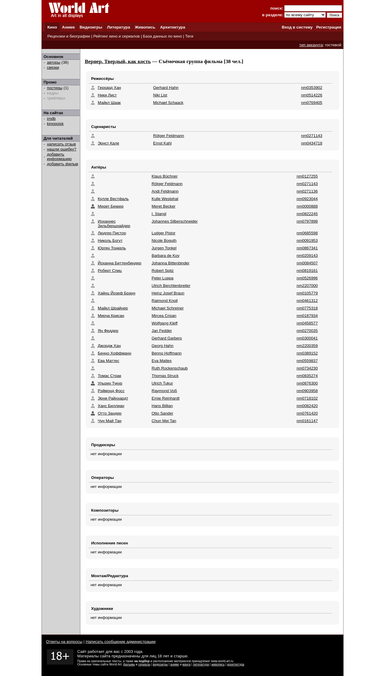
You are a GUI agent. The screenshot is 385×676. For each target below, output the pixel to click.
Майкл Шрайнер (113, 308)
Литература (118, 27)
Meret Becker (163, 206)
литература (201, 664)
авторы (53, 62)
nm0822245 (307, 214)
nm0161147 (307, 421)
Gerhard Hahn (165, 87)
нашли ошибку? (61, 149)
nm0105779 (307, 293)
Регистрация (328, 27)
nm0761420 (307, 413)
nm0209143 (307, 255)
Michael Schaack (168, 102)
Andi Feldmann (165, 191)
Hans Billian (162, 405)
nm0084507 (307, 263)
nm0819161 (307, 270)
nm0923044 (307, 198)
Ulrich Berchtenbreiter (171, 285)
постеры (55, 88)
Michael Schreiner (168, 308)
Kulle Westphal (165, 198)
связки (53, 67)
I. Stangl (159, 214)
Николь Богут (110, 240)
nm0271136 (307, 191)
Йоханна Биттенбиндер (119, 263)
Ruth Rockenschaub (170, 368)
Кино (52, 27)
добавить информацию (59, 156)
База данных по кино (162, 36)
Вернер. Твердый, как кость (118, 61)
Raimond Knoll (165, 300)
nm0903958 (307, 390)
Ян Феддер (108, 330)
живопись (218, 664)
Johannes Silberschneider (175, 221)
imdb (51, 118)
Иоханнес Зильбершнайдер (114, 223)
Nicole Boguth (164, 240)
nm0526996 (307, 278)
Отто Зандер (110, 413)
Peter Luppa (163, 278)
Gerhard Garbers (167, 338)
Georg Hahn (163, 345)
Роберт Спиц (110, 270)
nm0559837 (307, 360)
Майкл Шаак (109, 102)
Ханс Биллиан (111, 405)
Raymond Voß (164, 390)
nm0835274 (307, 375)
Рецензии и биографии (68, 36)
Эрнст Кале (108, 143)
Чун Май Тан (110, 421)
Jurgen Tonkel (164, 248)
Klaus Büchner (165, 176)
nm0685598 (307, 233)
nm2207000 (307, 285)
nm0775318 (307, 308)
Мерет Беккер (111, 206)
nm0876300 (307, 383)
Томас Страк (109, 375)
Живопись (145, 27)
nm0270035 (307, 330)
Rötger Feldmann (168, 135)
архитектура (235, 664)
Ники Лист (107, 95)
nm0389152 (307, 353)
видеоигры (160, 664)
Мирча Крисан (111, 315)
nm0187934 (307, 315)
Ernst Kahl (162, 143)
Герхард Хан (109, 87)
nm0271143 (311, 135)
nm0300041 (307, 338)
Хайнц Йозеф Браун (116, 293)
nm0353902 (311, 87)
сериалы (144, 664)
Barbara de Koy (166, 255)
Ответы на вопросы (64, 641)
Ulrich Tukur (162, 383)
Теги (189, 36)
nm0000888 (307, 206)
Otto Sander (162, 413)
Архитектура (172, 27)
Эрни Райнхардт (113, 398)
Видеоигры (91, 27)
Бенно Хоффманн (114, 353)
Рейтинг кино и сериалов (116, 36)
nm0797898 (307, 221)
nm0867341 (307, 248)
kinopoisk (55, 123)
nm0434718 (311, 143)
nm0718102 (307, 398)
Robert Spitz (163, 270)
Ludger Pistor (163, 233)
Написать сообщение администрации (121, 641)
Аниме (68, 27)
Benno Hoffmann (167, 353)
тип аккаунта (311, 45)
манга (186, 664)
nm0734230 (307, 368)
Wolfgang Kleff (164, 323)
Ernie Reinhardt (166, 398)
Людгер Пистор (112, 233)
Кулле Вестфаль (113, 198)
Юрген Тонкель (112, 248)
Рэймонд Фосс (111, 390)
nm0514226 (311, 95)
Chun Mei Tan (164, 421)
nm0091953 (307, 240)
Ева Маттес (108, 360)
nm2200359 (307, 345)
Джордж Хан (109, 345)
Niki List (160, 95)
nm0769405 (311, 102)
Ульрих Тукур (110, 383)
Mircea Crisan (164, 315)
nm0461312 (307, 300)
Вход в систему (297, 27)
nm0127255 (307, 176)
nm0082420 (307, 405)
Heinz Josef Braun (168, 293)
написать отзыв (61, 144)
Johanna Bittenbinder (170, 263)
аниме (174, 664)
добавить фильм (62, 164)
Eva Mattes (162, 360)
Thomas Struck (165, 375)
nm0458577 (307, 323)
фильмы (129, 664)
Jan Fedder (162, 330)
